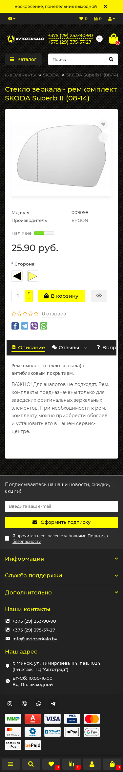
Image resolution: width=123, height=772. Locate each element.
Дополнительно (61, 592)
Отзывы (70, 347)
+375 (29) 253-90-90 (34, 621)
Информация (61, 559)
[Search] (83, 59)
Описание (28, 347)
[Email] (61, 506)
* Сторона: (23, 264)
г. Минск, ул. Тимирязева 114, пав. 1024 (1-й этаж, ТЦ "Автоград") (56, 666)
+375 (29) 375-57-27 (33, 630)
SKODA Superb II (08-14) (92, 74)
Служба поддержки (61, 575)
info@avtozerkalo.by (34, 638)
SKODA (51, 74)
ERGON (80, 220)
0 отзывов (54, 314)
